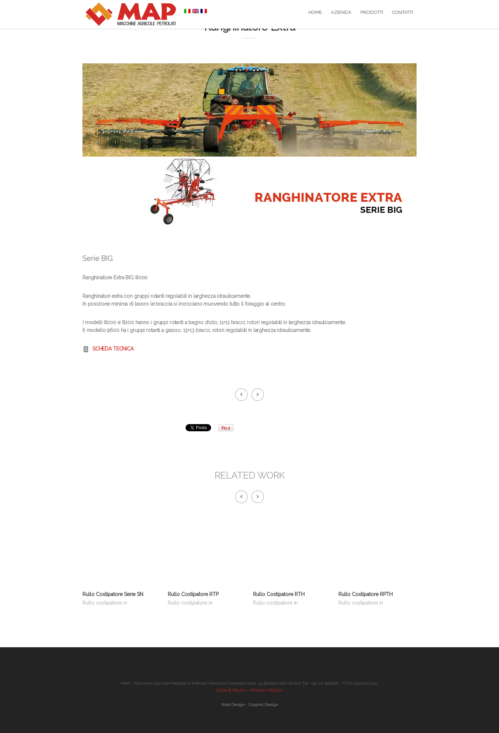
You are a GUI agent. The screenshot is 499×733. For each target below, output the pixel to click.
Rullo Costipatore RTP (193, 594)
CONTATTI (402, 12)
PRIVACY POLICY (267, 690)
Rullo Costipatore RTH (279, 594)
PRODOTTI (371, 12)
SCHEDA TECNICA (113, 349)
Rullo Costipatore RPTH (365, 594)
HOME (315, 12)
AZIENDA (341, 12)
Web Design (233, 704)
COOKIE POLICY (231, 690)
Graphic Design (263, 704)
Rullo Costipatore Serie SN (112, 594)
